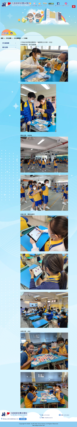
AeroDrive (51, 4)
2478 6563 (66, 415)
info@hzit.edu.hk (49, 417)
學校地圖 (23, 419)
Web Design (35, 425)
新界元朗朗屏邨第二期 (12, 419)
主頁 (30, 4)
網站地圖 (35, 4)
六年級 (25, 38)
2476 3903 (47, 415)
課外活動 (5, 47)
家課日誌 (40, 4)
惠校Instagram (65, 4)
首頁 (2, 38)
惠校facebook (58, 4)
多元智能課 (17, 38)
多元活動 (8, 38)
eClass (45, 4)
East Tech (42, 425)
